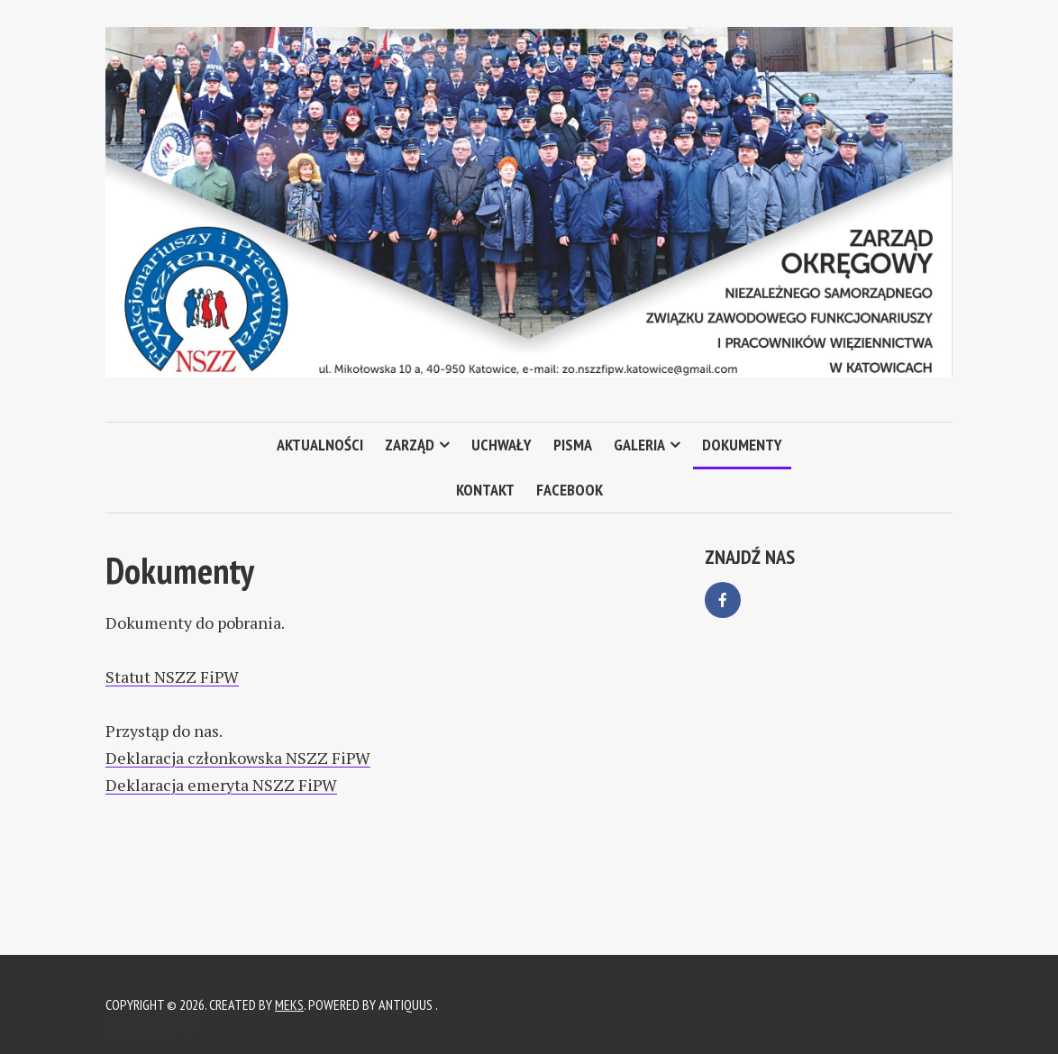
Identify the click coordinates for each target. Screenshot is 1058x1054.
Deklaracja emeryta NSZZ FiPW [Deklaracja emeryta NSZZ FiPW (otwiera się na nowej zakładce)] (221, 784)
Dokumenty (742, 444)
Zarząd (409, 444)
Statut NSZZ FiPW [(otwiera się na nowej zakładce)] (172, 676)
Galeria (639, 444)
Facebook (569, 489)
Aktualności (320, 444)
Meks (289, 1004)
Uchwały (501, 444)
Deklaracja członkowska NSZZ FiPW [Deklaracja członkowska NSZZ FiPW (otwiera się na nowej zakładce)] (237, 757)
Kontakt (485, 489)
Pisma (572, 444)
